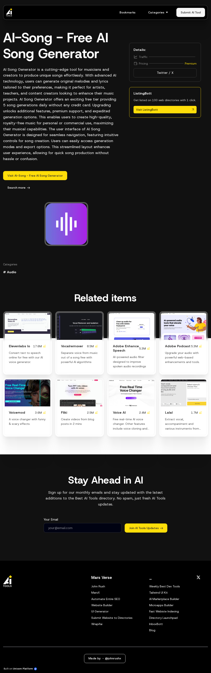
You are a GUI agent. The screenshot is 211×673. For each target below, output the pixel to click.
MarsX (95, 592)
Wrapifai (96, 624)
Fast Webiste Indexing (164, 611)
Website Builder (102, 605)
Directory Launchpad (163, 618)
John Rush (98, 586)
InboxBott (156, 624)
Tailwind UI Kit (158, 592)
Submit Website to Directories (111, 618)
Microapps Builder (161, 605)
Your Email (51, 519)
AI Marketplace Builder (164, 599)
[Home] (10, 12)
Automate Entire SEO (105, 599)
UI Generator (100, 611)
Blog (152, 630)
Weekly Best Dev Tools (164, 586)
